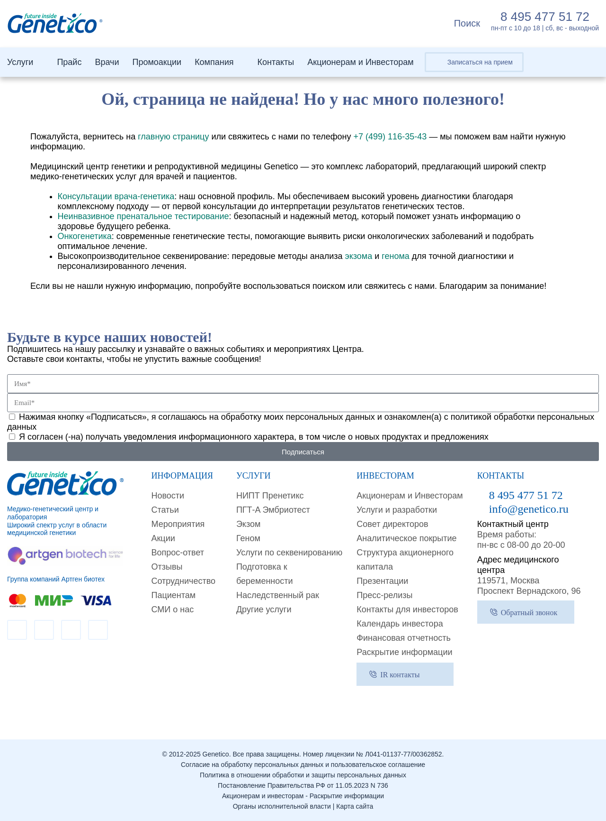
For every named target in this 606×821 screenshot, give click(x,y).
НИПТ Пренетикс (270, 495)
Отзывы (166, 567)
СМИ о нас (172, 609)
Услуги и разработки (396, 510)
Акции (163, 538)
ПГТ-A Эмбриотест (273, 510)
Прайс (69, 62)
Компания (214, 62)
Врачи (107, 62)
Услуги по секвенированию (289, 552)
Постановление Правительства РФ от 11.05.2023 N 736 (303, 785)
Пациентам (173, 595)
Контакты (276, 62)
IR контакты (399, 675)
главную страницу (173, 136)
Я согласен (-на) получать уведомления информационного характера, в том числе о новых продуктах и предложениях (254, 437)
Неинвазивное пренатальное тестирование (143, 216)
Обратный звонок (529, 613)
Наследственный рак (277, 595)
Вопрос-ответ (177, 552)
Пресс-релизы (384, 595)
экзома (358, 256)
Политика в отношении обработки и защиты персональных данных (303, 775)
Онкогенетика (85, 236)
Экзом (248, 524)
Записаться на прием (480, 62)
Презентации (382, 581)
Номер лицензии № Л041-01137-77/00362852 (372, 754)
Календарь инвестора (399, 623)
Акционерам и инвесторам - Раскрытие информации (303, 796)
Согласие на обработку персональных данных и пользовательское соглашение (303, 764)
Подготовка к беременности (264, 574)
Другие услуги (264, 609)
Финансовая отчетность (403, 638)
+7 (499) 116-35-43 (390, 136)
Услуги (20, 62)
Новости (167, 495)
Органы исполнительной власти (282, 806)
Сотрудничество (183, 581)
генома (396, 256)
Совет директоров (392, 524)
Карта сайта (354, 806)
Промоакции (156, 62)
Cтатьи (164, 510)
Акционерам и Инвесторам (360, 62)
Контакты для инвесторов (407, 609)
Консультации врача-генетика (116, 196)
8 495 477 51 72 (544, 16)
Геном (248, 538)
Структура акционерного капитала (405, 560)
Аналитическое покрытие (406, 538)
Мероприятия (178, 524)
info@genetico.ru (529, 509)
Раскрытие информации (404, 652)
